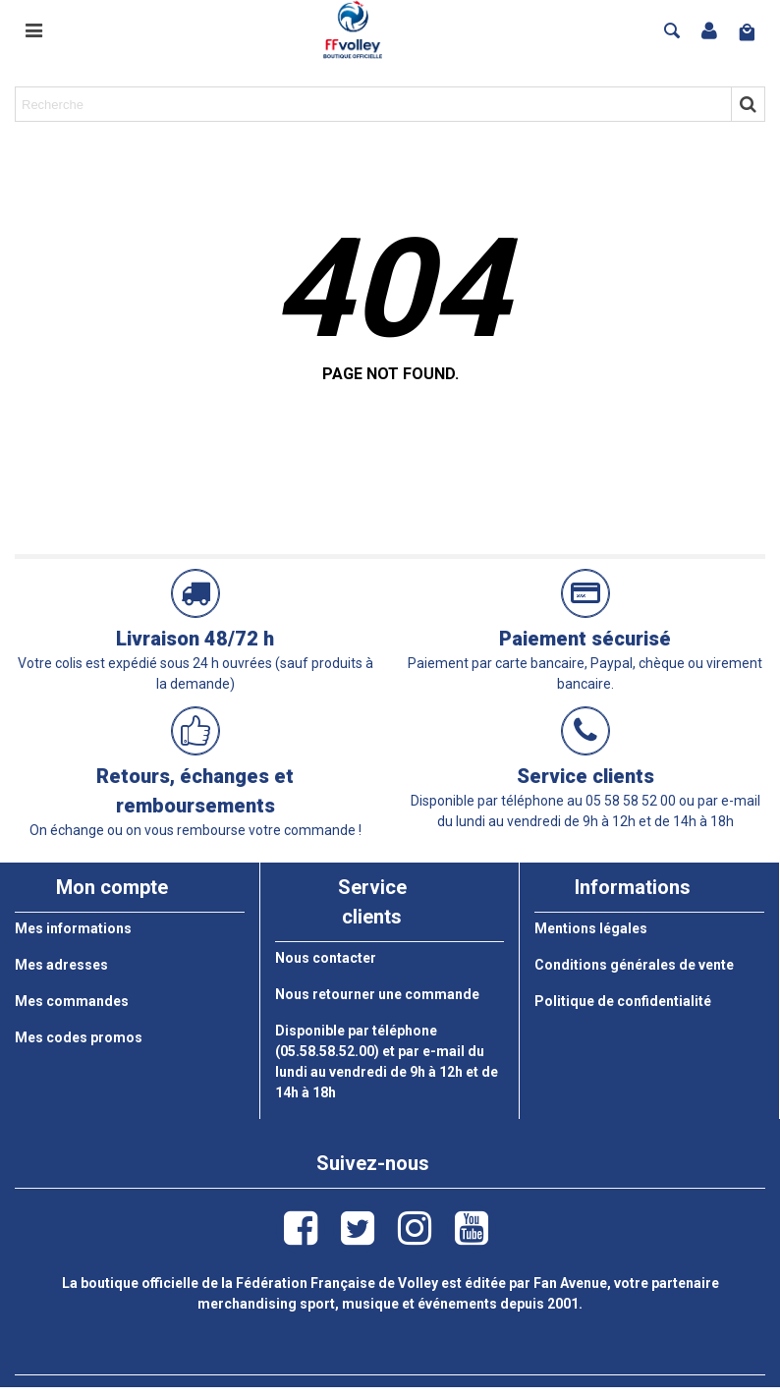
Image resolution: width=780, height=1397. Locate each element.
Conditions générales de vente (634, 965)
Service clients (585, 776)
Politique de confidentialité (622, 1001)
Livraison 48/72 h (195, 638)
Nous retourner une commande (377, 994)
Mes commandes (72, 1001)
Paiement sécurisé (585, 638)
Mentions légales (590, 928)
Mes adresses (61, 965)
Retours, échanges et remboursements (195, 790)
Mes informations (73, 928)
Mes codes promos (78, 1037)
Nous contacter (325, 958)
